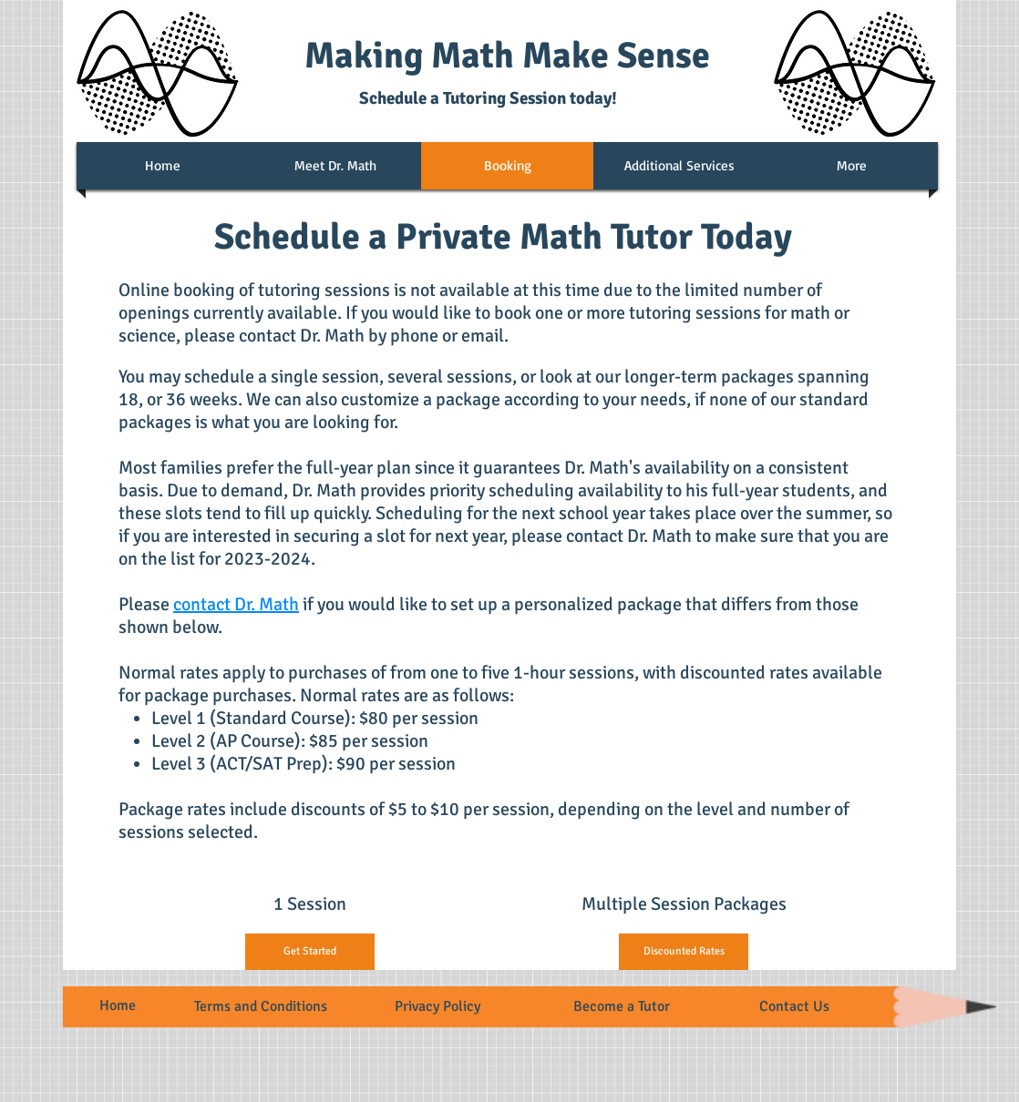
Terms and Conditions (260, 1006)
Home (117, 1005)
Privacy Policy (437, 1006)
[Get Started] (310, 952)
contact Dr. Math (236, 604)
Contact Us (794, 1006)
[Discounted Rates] (683, 952)
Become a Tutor (621, 1006)
